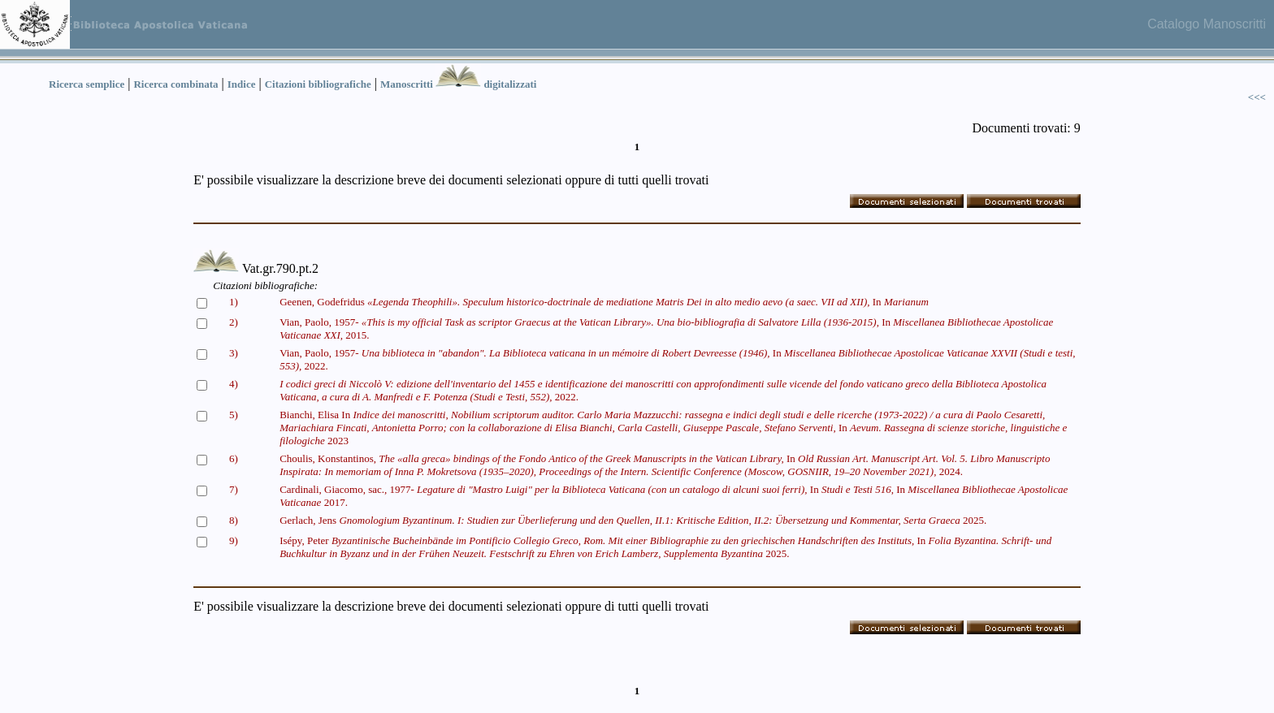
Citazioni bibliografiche (318, 84)
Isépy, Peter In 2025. (665, 547)
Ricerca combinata (175, 84)
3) (233, 353)
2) (233, 322)
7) (233, 489)
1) (233, 302)
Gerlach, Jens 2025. (633, 520)
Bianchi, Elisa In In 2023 (673, 427)
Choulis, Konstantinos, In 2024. (665, 464)
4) (233, 384)
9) (233, 540)
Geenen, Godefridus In (604, 302)
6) (233, 458)
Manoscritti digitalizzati (458, 84)
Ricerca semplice (86, 84)
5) (233, 414)
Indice (242, 84)
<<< (1257, 97)
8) (233, 520)
